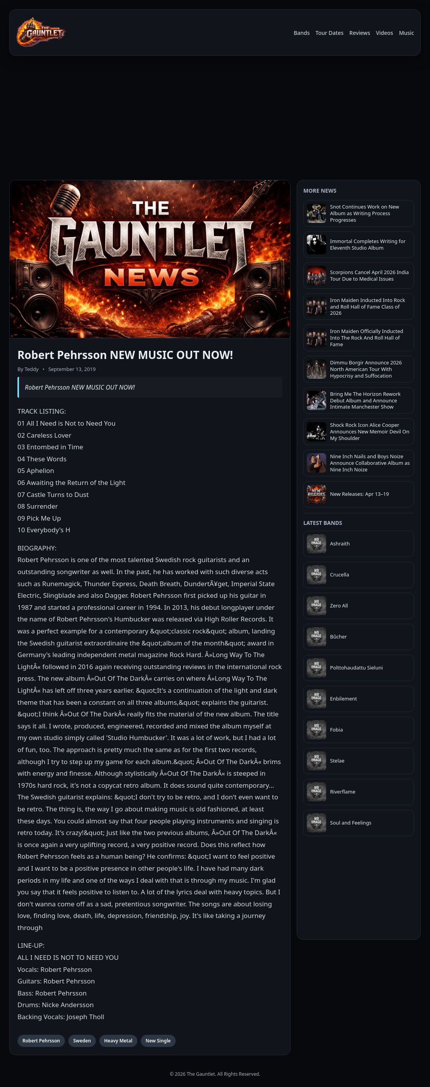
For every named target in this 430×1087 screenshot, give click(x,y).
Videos (384, 32)
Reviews (359, 32)
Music (406, 32)
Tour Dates (330, 32)
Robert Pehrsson (41, 1040)
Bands (302, 32)
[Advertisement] (215, 119)
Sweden (82, 1040)
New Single (158, 1040)
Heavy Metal (118, 1040)
